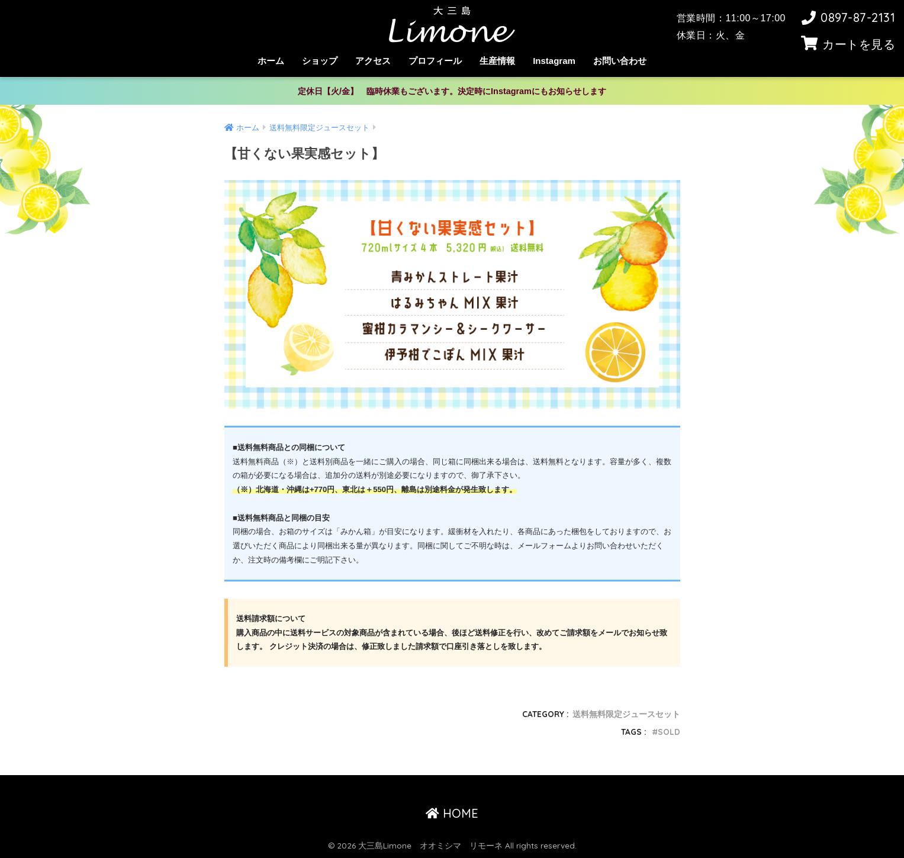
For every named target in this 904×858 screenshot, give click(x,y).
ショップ (319, 61)
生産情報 (497, 61)
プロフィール (435, 61)
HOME (452, 813)
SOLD (669, 732)
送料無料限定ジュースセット (626, 714)
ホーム (271, 61)
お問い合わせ (619, 61)
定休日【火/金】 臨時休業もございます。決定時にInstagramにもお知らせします (452, 91)
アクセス (373, 61)
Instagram (554, 61)
